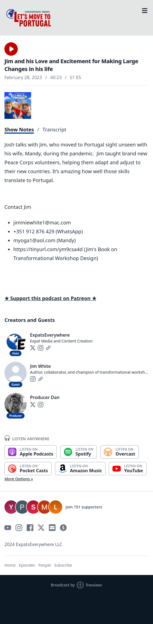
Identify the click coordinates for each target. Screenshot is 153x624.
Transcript (54, 129)
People (44, 565)
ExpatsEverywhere (50, 335)
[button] (11, 49)
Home (10, 565)
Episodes (27, 565)
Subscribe (63, 565)
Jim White (40, 366)
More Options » (18, 478)
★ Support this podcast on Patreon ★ (50, 298)
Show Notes (19, 129)
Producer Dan (44, 397)
